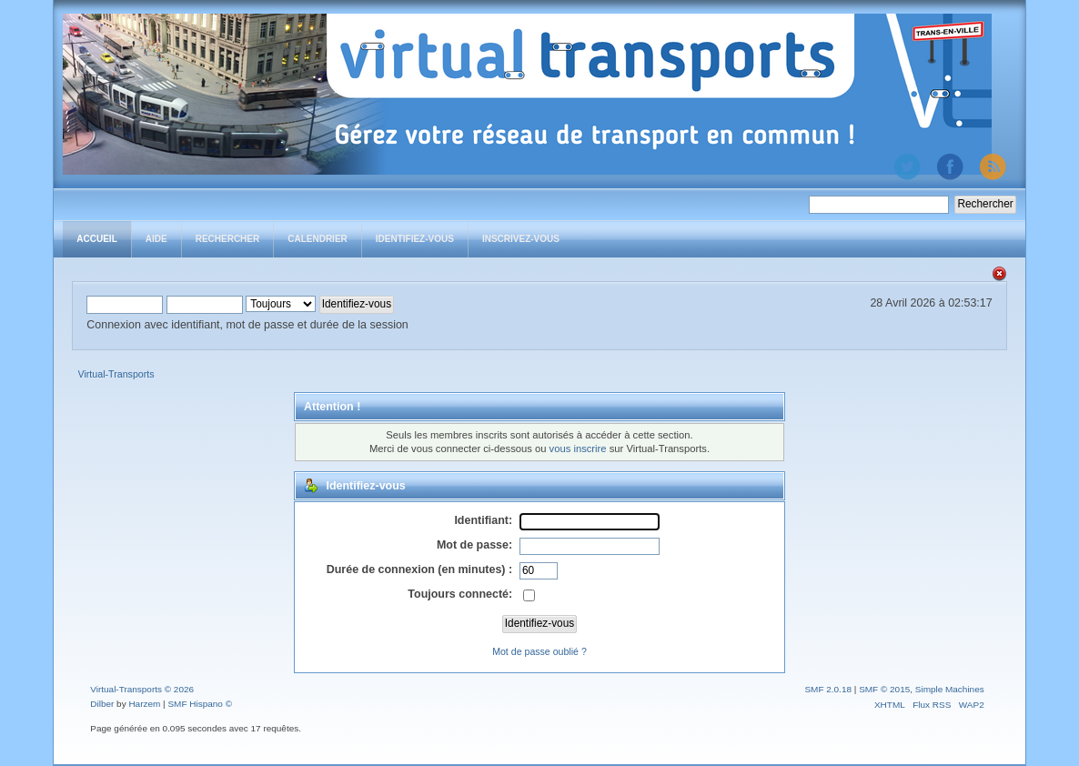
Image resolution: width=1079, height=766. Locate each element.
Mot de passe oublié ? (539, 651)
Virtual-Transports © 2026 (142, 689)
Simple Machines (949, 689)
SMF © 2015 (884, 689)
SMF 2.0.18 (828, 689)
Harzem (144, 704)
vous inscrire (578, 448)
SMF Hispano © (199, 704)
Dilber (102, 704)
